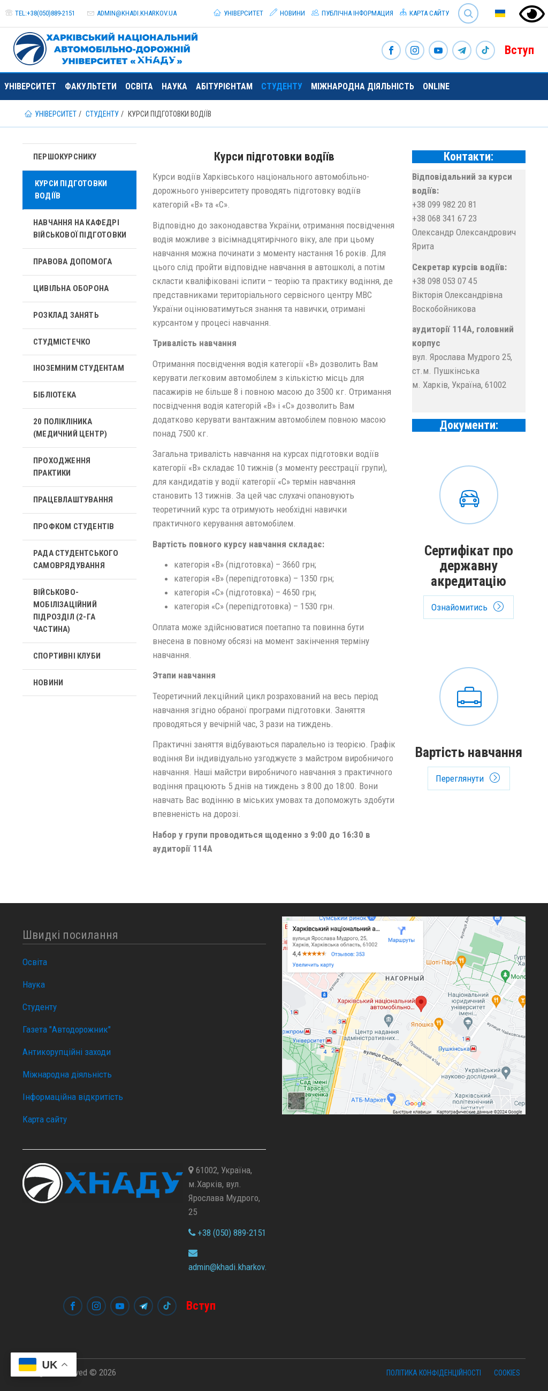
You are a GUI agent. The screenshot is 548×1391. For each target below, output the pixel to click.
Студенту (281, 86)
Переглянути (469, 726)
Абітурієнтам (224, 86)
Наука (174, 86)
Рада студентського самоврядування (76, 559)
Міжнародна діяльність (362, 86)
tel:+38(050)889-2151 (45, 13)
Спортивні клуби (67, 656)
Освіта (139, 86)
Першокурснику (65, 157)
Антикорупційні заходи (66, 1051)
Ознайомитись (469, 539)
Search (468, 13)
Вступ (519, 50)
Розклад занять (66, 315)
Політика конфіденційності (433, 1373)
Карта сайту (424, 13)
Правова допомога (72, 261)
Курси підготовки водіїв (71, 190)
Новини (287, 13)
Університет (238, 13)
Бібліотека (54, 395)
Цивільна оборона (71, 288)
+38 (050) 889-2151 (227, 1232)
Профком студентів (73, 526)
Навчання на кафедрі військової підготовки (79, 229)
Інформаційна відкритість (72, 1096)
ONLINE (436, 86)
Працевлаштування (73, 500)
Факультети (91, 86)
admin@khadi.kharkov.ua (137, 13)
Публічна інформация (352, 13)
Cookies (507, 1373)
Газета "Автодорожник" (66, 1029)
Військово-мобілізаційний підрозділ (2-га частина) (65, 610)
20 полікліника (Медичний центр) (70, 428)
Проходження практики (61, 467)
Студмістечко (61, 342)
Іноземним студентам (78, 368)
